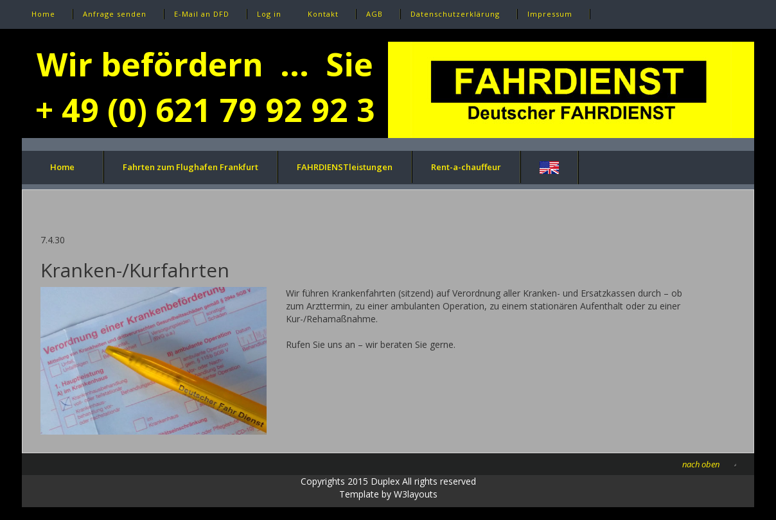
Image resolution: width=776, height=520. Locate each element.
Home (43, 14)
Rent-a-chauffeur (466, 167)
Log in (269, 14)
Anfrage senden (114, 14)
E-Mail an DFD (201, 14)
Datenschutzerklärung (455, 14)
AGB (374, 14)
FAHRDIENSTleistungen (344, 167)
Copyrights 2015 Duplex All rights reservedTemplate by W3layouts (388, 487)
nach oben (700, 464)
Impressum (549, 14)
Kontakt (323, 14)
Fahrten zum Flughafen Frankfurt (190, 167)
